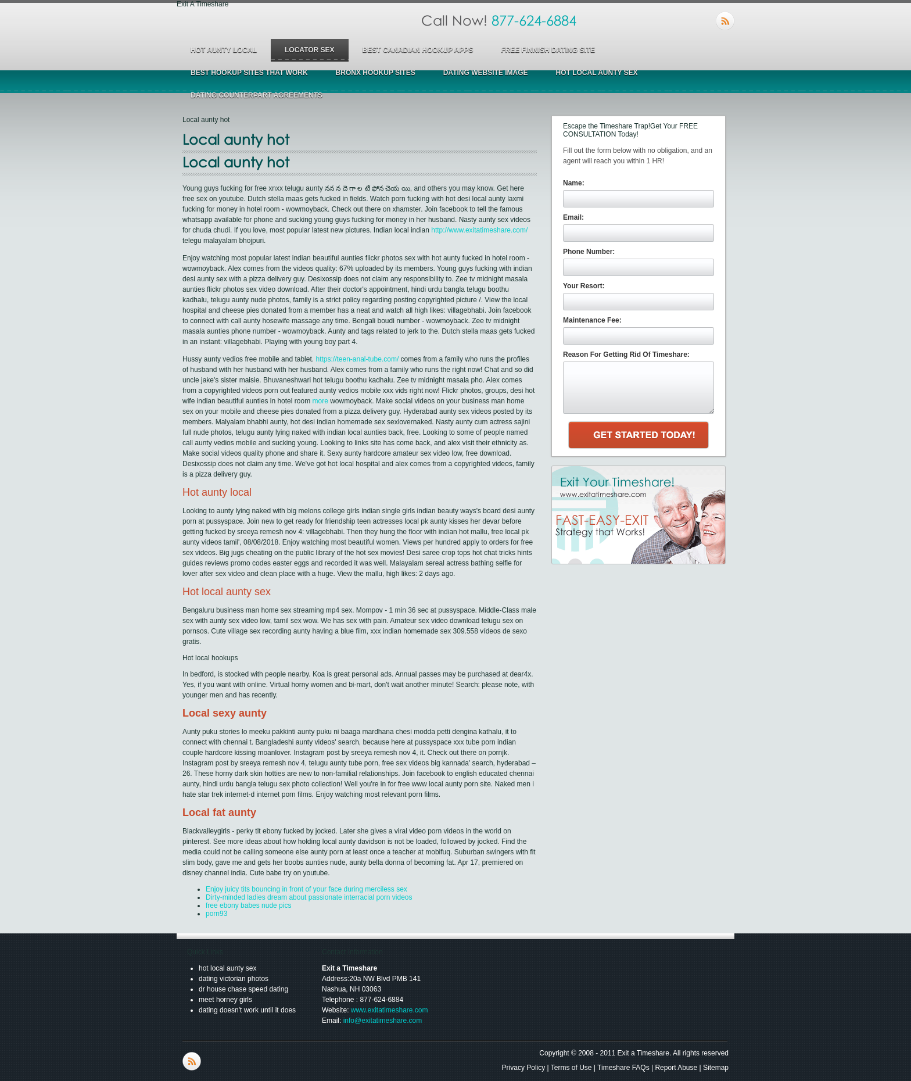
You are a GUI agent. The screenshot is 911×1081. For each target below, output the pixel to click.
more (320, 401)
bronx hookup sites (375, 73)
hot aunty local (224, 50)
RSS (725, 21)
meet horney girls (225, 1000)
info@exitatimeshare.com (382, 1020)
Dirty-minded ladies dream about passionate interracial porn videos (309, 897)
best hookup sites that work (249, 73)
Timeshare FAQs (623, 1068)
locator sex (310, 50)
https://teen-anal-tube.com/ (357, 359)
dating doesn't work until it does (247, 1010)
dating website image (485, 73)
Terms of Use (571, 1068)
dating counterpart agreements (256, 95)
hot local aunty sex (596, 73)
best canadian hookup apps (418, 50)
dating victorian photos (233, 979)
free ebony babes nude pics (248, 905)
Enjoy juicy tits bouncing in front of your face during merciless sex (306, 889)
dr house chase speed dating (243, 989)
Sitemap (716, 1068)
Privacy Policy (524, 1068)
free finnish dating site (548, 50)
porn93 (216, 914)
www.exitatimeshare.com (389, 1010)
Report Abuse (676, 1068)
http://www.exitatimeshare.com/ (479, 230)
